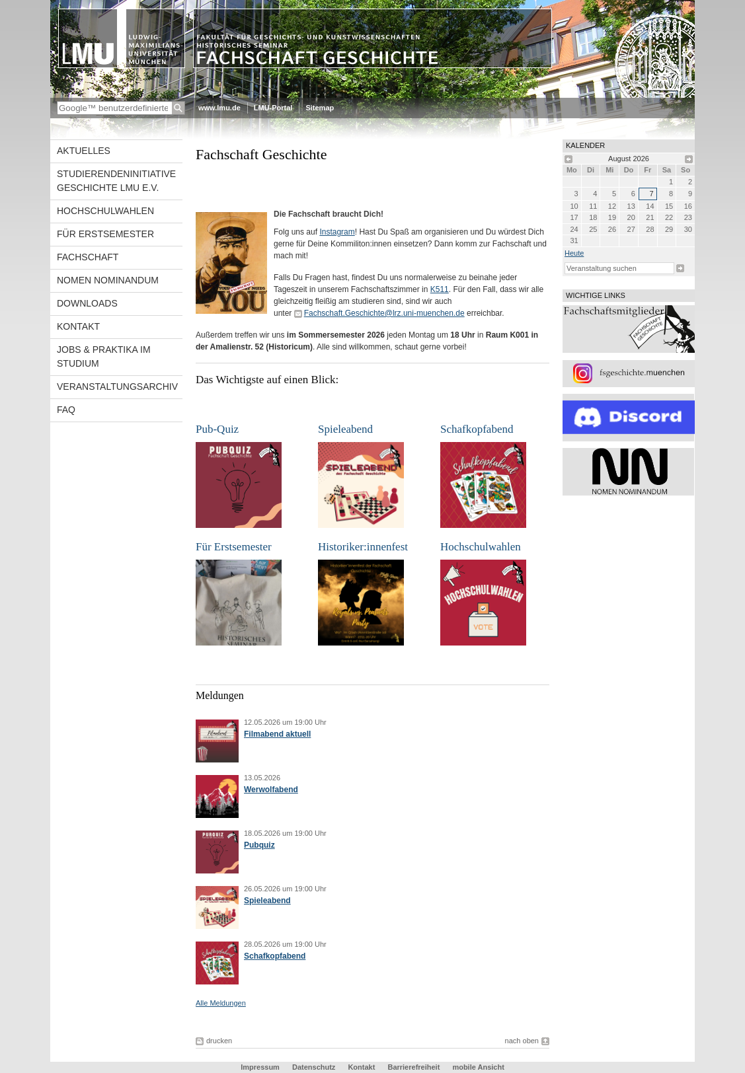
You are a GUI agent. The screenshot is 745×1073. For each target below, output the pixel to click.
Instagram (336, 232)
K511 (439, 289)
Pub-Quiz (217, 429)
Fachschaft (87, 257)
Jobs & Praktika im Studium (104, 356)
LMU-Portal (273, 108)
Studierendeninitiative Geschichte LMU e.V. (116, 180)
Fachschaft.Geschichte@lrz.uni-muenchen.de (384, 313)
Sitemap (319, 108)
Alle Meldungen (221, 1003)
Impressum (260, 1067)
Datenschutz (313, 1067)
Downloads (87, 303)
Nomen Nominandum (108, 280)
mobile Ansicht (478, 1067)
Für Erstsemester (105, 234)
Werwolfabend (271, 789)
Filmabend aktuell (277, 734)
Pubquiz (259, 845)
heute (574, 253)
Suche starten (680, 268)
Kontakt (78, 326)
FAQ (66, 409)
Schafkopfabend (476, 429)
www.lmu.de (219, 108)
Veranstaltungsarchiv (117, 386)
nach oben (522, 1041)
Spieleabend (345, 429)
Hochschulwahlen (105, 210)
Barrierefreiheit (414, 1067)
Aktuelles (83, 150)
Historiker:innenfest (363, 546)
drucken (219, 1041)
